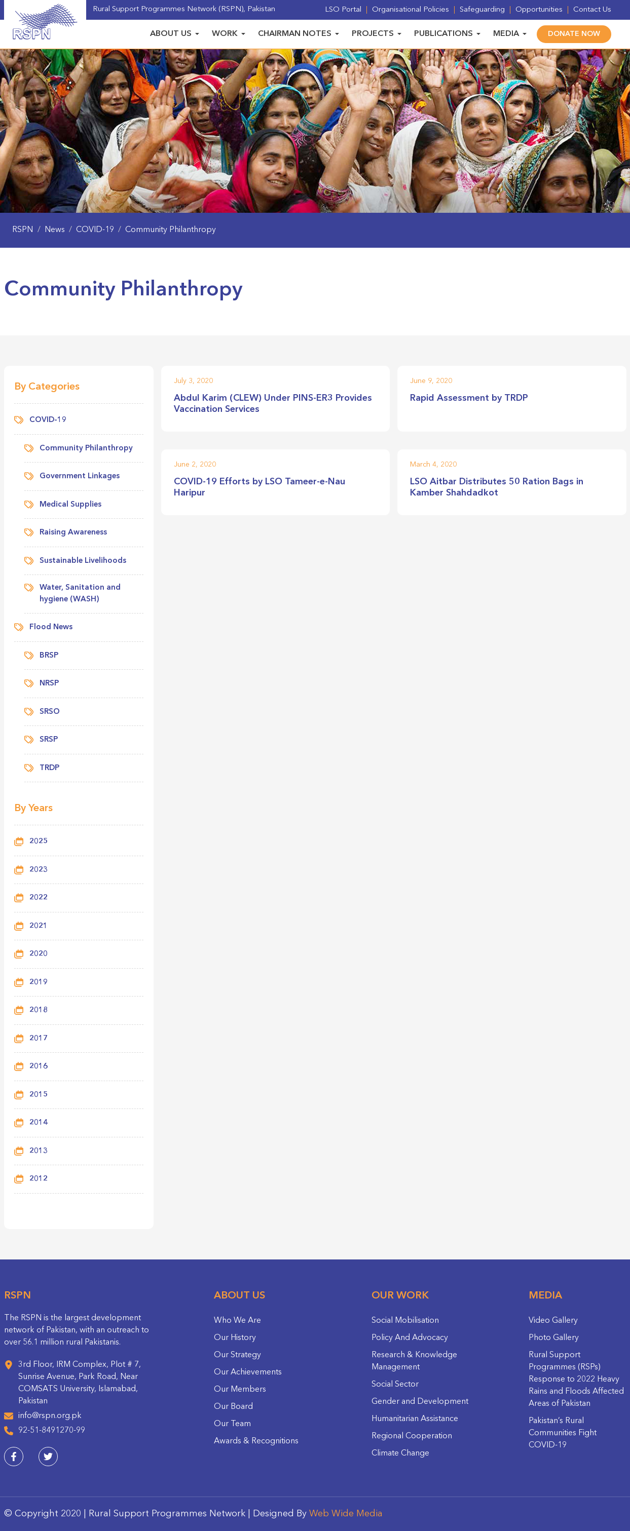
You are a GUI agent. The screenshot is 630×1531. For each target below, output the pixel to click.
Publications (443, 34)
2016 (38, 1066)
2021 (38, 926)
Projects (373, 34)
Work (225, 34)
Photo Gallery (554, 1338)
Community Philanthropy (78, 449)
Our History (235, 1338)
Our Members (240, 1390)
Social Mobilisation (405, 1321)
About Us (171, 34)
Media (506, 34)
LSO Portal (343, 10)
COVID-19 (40, 421)
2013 (38, 1151)
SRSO (42, 712)
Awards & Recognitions (256, 1441)
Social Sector (395, 1385)
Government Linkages (72, 477)
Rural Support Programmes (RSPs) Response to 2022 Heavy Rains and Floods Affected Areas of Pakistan (576, 1379)
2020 (38, 954)
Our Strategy (237, 1355)
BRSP (41, 656)
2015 (38, 1095)
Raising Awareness (65, 533)
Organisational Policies (410, 10)
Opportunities (539, 10)
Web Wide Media (346, 1513)
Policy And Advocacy (410, 1338)
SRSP (41, 740)
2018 (38, 1010)
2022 (38, 898)
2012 (38, 1179)
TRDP (41, 769)
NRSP (41, 684)
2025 (38, 842)
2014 (38, 1123)
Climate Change (400, 1453)
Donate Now (574, 33)
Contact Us (592, 10)
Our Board (233, 1407)
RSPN (22, 230)
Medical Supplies (62, 505)
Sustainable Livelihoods (75, 561)
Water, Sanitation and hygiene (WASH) (72, 593)
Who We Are (237, 1321)
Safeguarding (482, 10)
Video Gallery (553, 1321)
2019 (38, 982)
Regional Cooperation (412, 1436)
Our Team (232, 1424)
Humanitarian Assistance (415, 1419)
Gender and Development (420, 1402)
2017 (38, 1039)
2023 (38, 870)
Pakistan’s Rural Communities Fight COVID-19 (563, 1433)
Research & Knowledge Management (414, 1361)
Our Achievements (248, 1372)
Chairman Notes (294, 34)
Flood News (43, 628)
